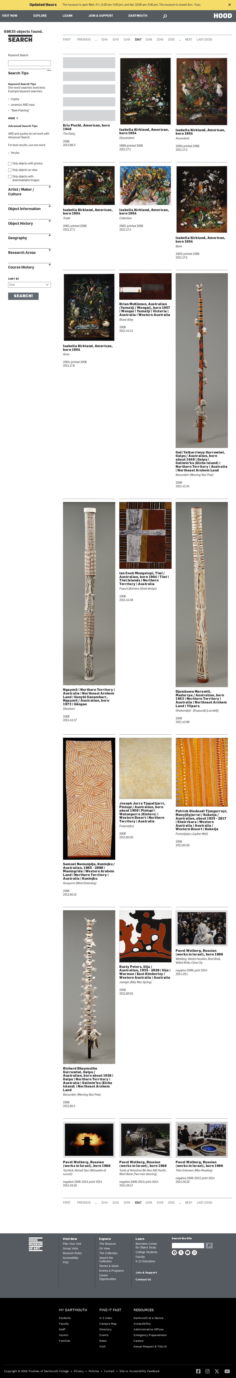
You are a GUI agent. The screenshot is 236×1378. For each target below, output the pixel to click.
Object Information (24, 209)
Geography (17, 238)
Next (188, 39)
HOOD (223, 15)
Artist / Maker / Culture (21, 191)
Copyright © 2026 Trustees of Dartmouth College (36, 1371)
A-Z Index (105, 1318)
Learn (68, 16)
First (67, 39)
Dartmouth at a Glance (148, 1318)
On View (104, 1248)
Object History (20, 223)
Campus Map (107, 1323)
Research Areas (22, 253)
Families (64, 1341)
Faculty (140, 1256)
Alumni (64, 1335)
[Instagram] (207, 1371)
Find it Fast (110, 1310)
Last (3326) (204, 39)
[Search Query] (188, 1245)
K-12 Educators (145, 1261)
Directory (105, 1329)
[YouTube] (227, 1371)
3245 (115, 39)
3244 (104, 39)
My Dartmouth (73, 1310)
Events (103, 1335)
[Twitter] (216, 1371)
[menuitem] (74, 1326)
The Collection (108, 1253)
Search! (23, 296)
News (103, 1341)
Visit (102, 1346)
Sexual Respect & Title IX (150, 1346)
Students (65, 1318)
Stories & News (109, 1266)
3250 (171, 39)
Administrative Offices (149, 1329)
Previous (83, 39)
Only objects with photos (27, 163)
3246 (127, 39)
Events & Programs (111, 1270)
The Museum (107, 1243)
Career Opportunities (107, 1277)
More (11, 118)
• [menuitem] (71, 1371)
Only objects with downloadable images (25, 178)
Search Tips (18, 73)
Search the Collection (106, 1259)
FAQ (66, 1262)
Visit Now (9, 16)
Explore (40, 16)
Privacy (79, 1371)
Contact (109, 1371)
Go (209, 1245)
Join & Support (100, 16)
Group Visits (70, 1248)
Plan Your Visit (72, 1243)
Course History (21, 267)
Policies (94, 1371)
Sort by (13, 279)
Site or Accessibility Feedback (140, 1371)
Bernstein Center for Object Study (146, 1245)
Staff (62, 1329)
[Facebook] (198, 1371)
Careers (139, 1341)
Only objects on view (24, 170)
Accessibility (70, 1257)
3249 (160, 39)
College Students (146, 1252)
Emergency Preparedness (150, 1335)
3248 (149, 39)
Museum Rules (72, 1253)
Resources (144, 1310)
